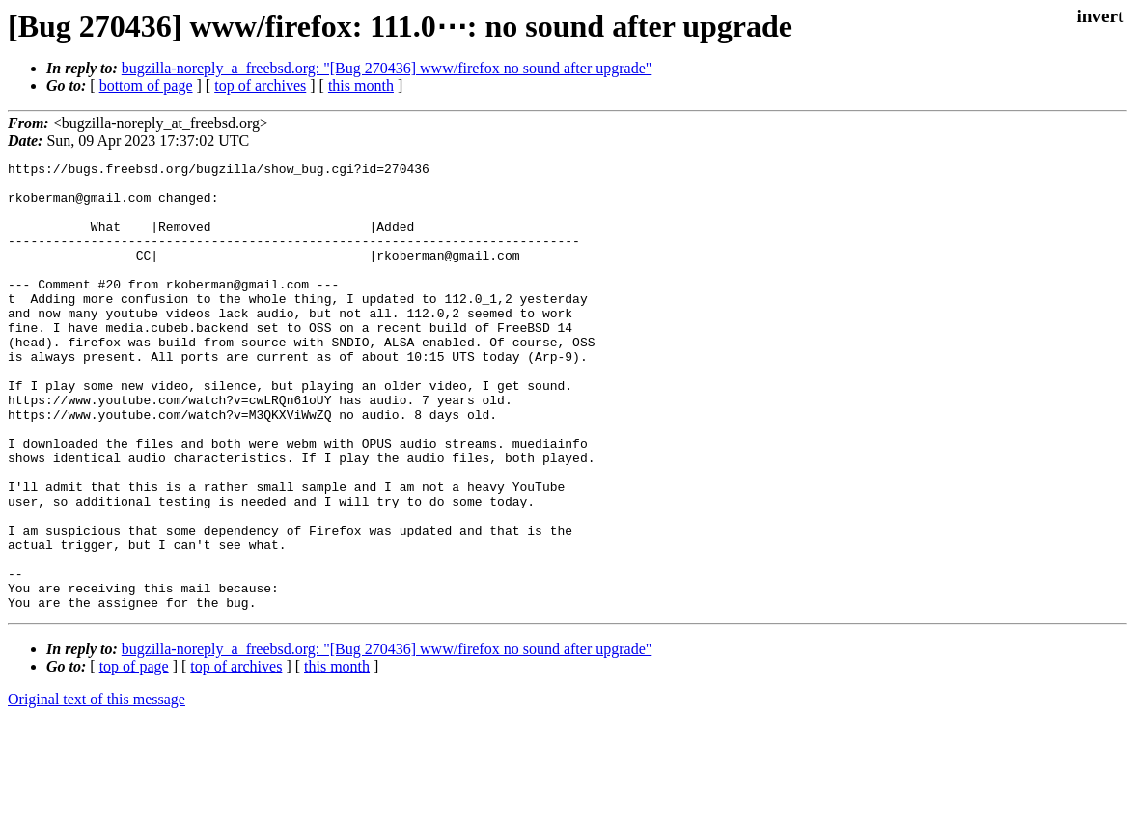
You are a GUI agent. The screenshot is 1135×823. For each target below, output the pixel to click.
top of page (134, 756)
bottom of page (146, 85)
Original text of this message (96, 789)
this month (361, 85)
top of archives (260, 85)
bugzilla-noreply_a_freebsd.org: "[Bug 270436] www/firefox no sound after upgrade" (387, 68)
